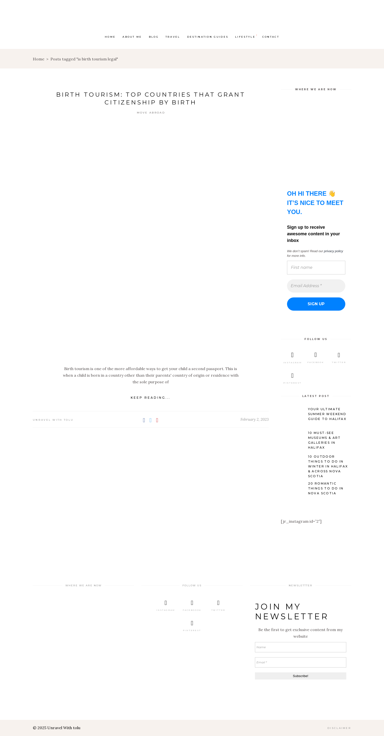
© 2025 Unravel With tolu (56, 727)
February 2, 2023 (254, 419)
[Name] (300, 647)
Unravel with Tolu (53, 419)
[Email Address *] (316, 285)
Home (38, 59)
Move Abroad (151, 112)
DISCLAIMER (339, 728)
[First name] (316, 267)
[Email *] (300, 662)
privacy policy (333, 251)
